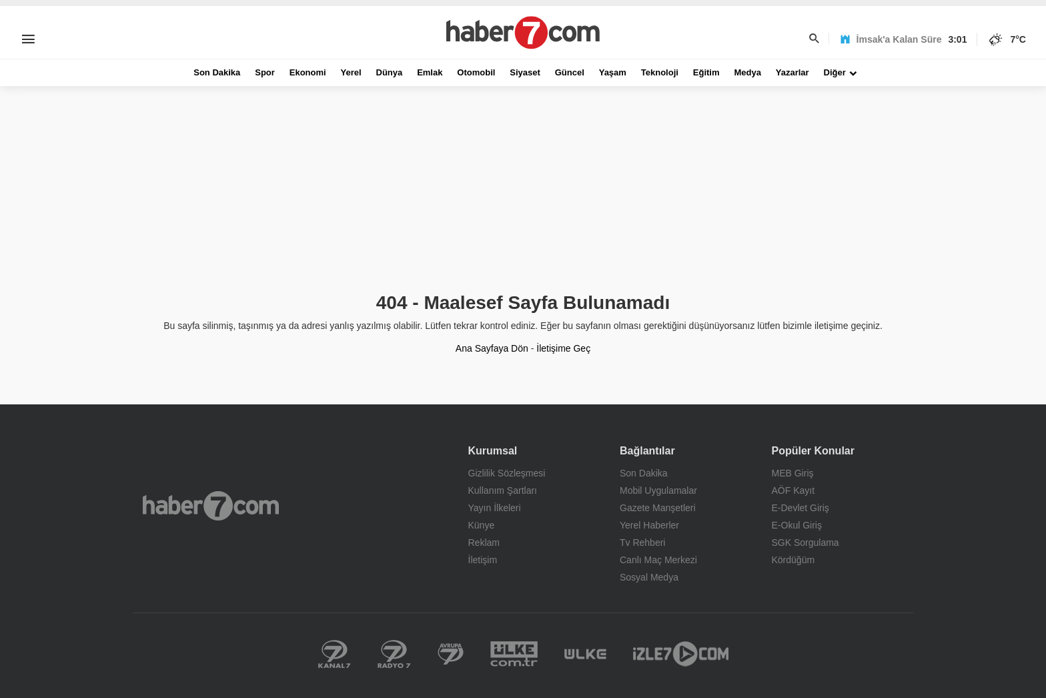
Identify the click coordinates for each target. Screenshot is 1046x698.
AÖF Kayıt (793, 490)
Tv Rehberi (642, 542)
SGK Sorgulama (805, 542)
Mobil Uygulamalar (658, 490)
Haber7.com (211, 505)
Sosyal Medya (649, 577)
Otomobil (476, 72)
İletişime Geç (563, 348)
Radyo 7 (394, 654)
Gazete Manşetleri (658, 507)
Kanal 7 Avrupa (451, 654)
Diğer (835, 72)
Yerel (351, 72)
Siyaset (525, 72)
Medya (747, 72)
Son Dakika (216, 72)
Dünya (389, 72)
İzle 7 (680, 654)
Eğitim (706, 72)
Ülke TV (585, 654)
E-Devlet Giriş (800, 507)
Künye (481, 525)
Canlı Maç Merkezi (658, 560)
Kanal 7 (334, 654)
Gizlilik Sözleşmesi (507, 473)
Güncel (569, 72)
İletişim (483, 560)
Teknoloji (659, 72)
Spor (265, 72)
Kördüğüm (793, 560)
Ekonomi (308, 72)
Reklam (484, 542)
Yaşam (612, 72)
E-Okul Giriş (797, 525)
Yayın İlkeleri (494, 507)
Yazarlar (792, 72)
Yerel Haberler (649, 525)
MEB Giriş (793, 473)
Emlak (429, 72)
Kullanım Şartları (502, 490)
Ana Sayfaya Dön (492, 348)
